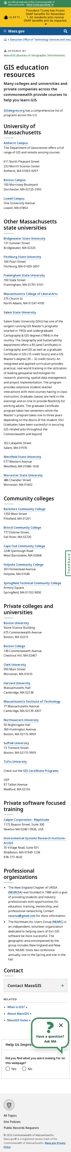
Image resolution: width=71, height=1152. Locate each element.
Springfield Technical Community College (32, 583)
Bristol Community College (22, 528)
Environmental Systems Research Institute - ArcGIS (35, 840)
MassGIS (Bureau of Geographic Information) (34, 55)
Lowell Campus (14, 198)
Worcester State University (23, 475)
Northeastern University (21, 720)
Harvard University (17, 683)
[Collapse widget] (61, 1025)
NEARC (57, 922)
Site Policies (12, 1122)
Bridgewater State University (25, 238)
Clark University (15, 665)
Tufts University (15, 762)
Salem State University (20, 312)
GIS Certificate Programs (40, 771)
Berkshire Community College (25, 509)
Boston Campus (15, 180)
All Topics (10, 1116)
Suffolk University (16, 743)
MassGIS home (17, 1020)
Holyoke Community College (24, 565)
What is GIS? (16, 1007)
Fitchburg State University (22, 257)
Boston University (16, 623)
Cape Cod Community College (24, 546)
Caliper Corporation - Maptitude (26, 820)
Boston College (14, 646)
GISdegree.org (14, 111)
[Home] (5, 39)
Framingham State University (24, 275)
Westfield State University (22, 457)
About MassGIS (18, 1014)
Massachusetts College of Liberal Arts (31, 294)
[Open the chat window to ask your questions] (50, 1032)
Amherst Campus (16, 143)
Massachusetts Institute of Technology (32, 701)
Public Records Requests (21, 1128)
